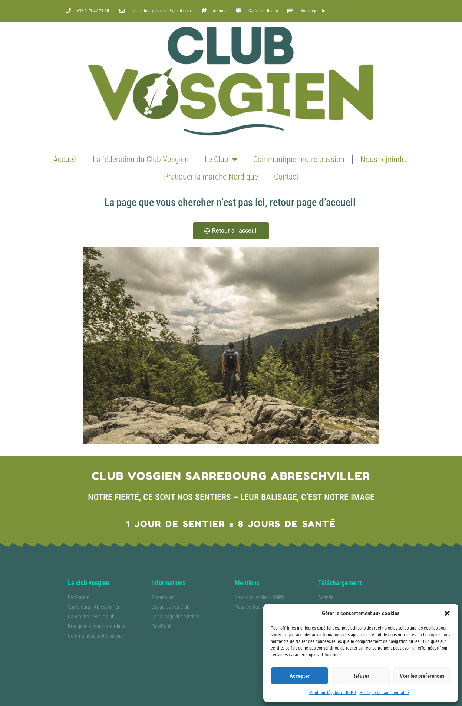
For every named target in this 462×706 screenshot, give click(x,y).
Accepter (300, 676)
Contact (286, 176)
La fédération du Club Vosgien (141, 159)
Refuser (360, 676)
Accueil (65, 159)
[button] (447, 613)
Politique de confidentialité (384, 692)
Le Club (221, 159)
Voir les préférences (422, 676)
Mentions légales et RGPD (332, 692)
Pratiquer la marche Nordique (211, 176)
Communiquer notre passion (298, 159)
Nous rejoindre (384, 159)
